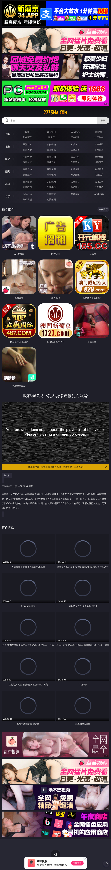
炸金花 (51, 137)
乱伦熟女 (75, 162)
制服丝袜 (27, 162)
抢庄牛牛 (99, 137)
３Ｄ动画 (99, 144)
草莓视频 (75, 194)
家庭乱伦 (51, 181)
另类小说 (51, 186)
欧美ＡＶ (75, 144)
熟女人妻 (27, 149)
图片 (7, 171)
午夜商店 (51, 194)
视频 (7, 146)
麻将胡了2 (27, 137)
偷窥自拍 (27, 169)
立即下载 (77, 863)
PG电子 (27, 131)
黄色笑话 (75, 186)
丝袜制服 (51, 149)
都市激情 (27, 181)
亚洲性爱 (27, 156)
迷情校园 (27, 186)
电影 (7, 159)
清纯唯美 (51, 174)
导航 (7, 196)
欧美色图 (75, 169)
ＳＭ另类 (99, 149)
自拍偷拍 (51, 144)
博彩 (7, 134)
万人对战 (75, 131)
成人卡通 (75, 156)
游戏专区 (99, 131)
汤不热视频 (99, 194)
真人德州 (51, 131)
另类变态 (99, 162)
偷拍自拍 (51, 156)
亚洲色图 (51, 169)
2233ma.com (55, 112)
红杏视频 (27, 199)
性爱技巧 (99, 186)
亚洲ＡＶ (27, 144)
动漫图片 (99, 169)
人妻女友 (75, 181)
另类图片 (99, 174)
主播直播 (75, 149)
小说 (7, 184)
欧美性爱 (99, 156)
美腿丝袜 (27, 174)
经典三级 (51, 162)
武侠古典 (99, 181)
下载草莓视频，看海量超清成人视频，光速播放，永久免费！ (67, 467)
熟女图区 (75, 174)
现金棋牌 (75, 137)
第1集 (6, 475)
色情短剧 (51, 199)
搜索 (103, 120)
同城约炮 (27, 194)
